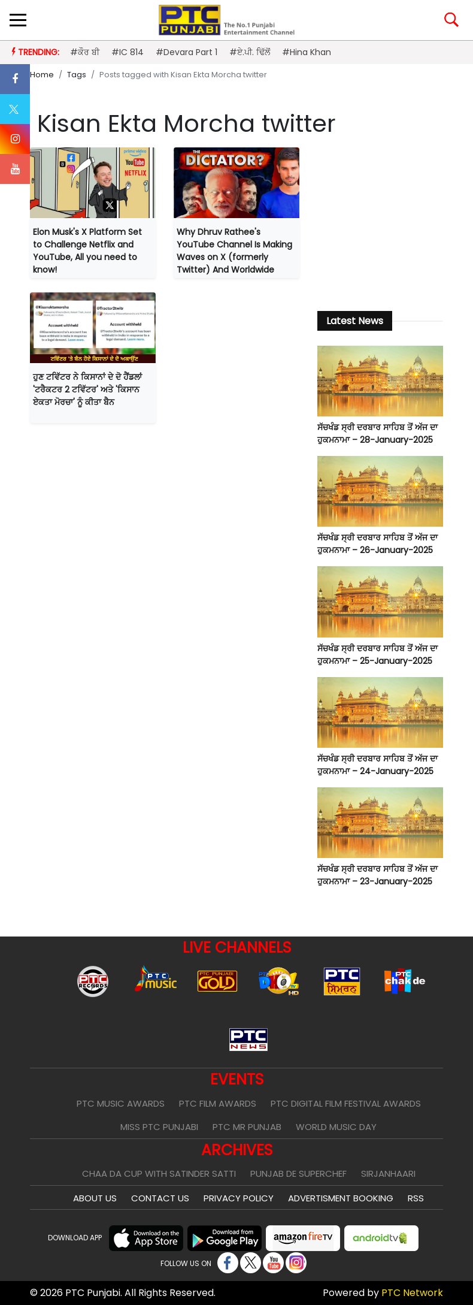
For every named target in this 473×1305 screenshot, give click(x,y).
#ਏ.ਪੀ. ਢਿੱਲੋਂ (249, 52)
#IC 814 (127, 52)
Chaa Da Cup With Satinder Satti (159, 1173)
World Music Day (336, 1126)
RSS (416, 1198)
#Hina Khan (306, 52)
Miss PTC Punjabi (159, 1126)
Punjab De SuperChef (298, 1173)
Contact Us (160, 1198)
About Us (95, 1198)
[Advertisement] (380, 222)
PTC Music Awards (121, 1103)
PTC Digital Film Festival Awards (346, 1103)
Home (42, 74)
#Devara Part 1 (186, 52)
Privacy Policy (239, 1198)
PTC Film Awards (217, 1103)
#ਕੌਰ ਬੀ (84, 52)
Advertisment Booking (340, 1198)
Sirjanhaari (388, 1173)
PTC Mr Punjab (247, 1126)
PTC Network (412, 1293)
